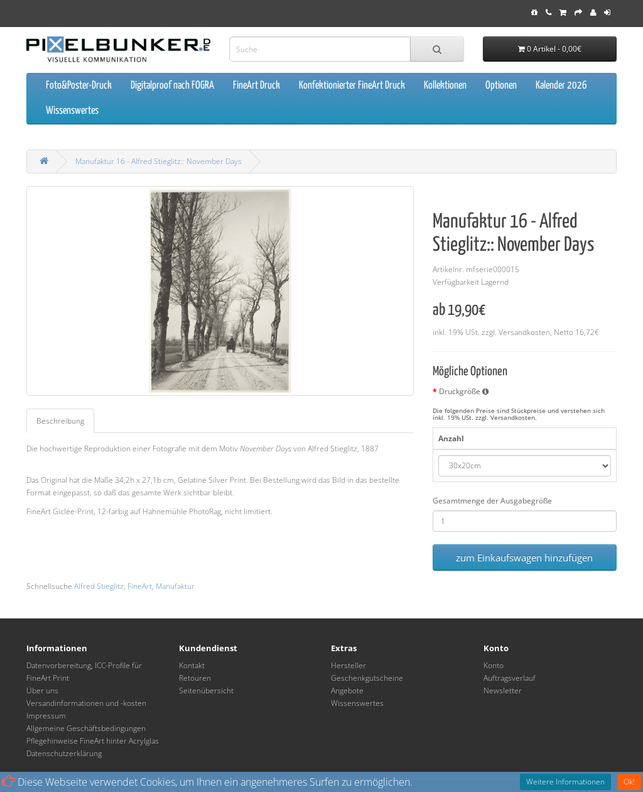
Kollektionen (445, 85)
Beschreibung (60, 420)
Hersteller (348, 665)
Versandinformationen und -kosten (86, 703)
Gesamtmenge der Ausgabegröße (492, 500)
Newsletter (503, 690)
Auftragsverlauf (510, 678)
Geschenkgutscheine (367, 678)
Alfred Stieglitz (99, 586)
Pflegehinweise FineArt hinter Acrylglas (92, 740)
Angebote (347, 690)
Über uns (42, 690)
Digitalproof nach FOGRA (172, 85)
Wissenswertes (72, 111)
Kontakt (192, 665)
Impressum (46, 715)
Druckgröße (464, 391)
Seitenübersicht (206, 690)
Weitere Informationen (565, 781)
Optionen (501, 85)
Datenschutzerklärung (64, 753)
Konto (494, 665)
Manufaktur (175, 586)
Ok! (629, 781)
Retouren (195, 678)
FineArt (139, 586)
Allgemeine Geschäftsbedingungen (86, 728)
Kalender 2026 (561, 85)
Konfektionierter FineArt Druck (352, 85)
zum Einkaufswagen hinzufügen (524, 557)
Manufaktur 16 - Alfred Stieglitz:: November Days (158, 161)
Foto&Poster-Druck (79, 85)
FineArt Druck (256, 85)
